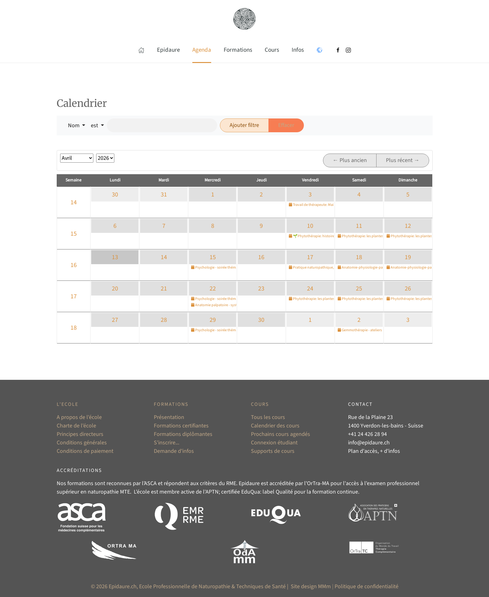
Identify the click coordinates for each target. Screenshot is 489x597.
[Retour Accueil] (244, 18)
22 (213, 288)
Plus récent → (402, 160)
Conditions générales (82, 443)
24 (310, 288)
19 (408, 257)
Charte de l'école (76, 426)
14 (73, 202)
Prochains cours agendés (280, 434)
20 (115, 288)
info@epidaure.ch (369, 443)
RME (231, 483)
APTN (212, 492)
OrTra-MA (318, 483)
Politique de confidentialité (366, 586)
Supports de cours (272, 451)
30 (115, 194)
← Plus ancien (350, 160)
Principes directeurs (80, 434)
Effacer (286, 125)
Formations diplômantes (183, 434)
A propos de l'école (79, 417)
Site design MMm (311, 586)
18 (359, 257)
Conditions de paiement (85, 451)
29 (213, 320)
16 (73, 265)
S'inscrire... (166, 443)
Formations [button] (238, 50)
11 (359, 226)
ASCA (150, 483)
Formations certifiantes (181, 426)
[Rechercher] (162, 125)
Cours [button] (272, 50)
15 (73, 233)
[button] (141, 50)
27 (115, 320)
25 (359, 288)
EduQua (250, 492)
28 (164, 320)
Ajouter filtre (244, 125)
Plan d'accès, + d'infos (374, 451)
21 (164, 288)
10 (310, 226)
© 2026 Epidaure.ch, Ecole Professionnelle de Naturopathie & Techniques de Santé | (190, 586)
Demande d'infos (174, 451)
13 (115, 257)
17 (310, 257)
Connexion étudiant (274, 443)
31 (164, 194)
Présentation (169, 417)
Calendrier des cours (275, 426)
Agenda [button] (201, 50)
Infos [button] (298, 50)
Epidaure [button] (168, 50)
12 (408, 226)
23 (261, 288)
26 (408, 288)
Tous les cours (268, 417)
